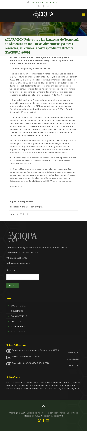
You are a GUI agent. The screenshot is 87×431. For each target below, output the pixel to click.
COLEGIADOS (17, 311)
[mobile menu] (83, 14)
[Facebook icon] (43, 6)
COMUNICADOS (18, 326)
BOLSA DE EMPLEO (19, 316)
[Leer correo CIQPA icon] (47, 6)
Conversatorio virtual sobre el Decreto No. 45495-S (35, 350)
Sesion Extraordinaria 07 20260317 (27, 356)
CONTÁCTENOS (18, 331)
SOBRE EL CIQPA (18, 305)
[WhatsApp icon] (39, 6)
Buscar (10, 270)
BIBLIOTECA (16, 321)
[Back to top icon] (44, 406)
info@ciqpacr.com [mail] (51, 2)
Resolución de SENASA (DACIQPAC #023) (31, 363)
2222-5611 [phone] (34, 2)
